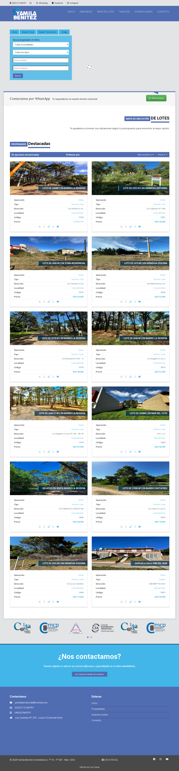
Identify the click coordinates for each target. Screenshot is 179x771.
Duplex (162, 579)
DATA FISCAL (110, 759)
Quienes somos (100, 714)
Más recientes (143, 154)
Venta (14, 32)
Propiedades (98, 708)
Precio (161, 154)
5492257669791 (23, 712)
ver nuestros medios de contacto (89, 674)
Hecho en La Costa (89, 767)
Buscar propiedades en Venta (26, 39)
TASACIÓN (124, 11)
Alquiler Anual (28, 32)
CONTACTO (163, 11)
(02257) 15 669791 (19, 3)
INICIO (71, 11)
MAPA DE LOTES (105, 11)
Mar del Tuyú (159, 438)
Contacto (96, 720)
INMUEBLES (86, 11)
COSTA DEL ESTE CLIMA (89, 737)
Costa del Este (77, 213)
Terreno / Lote (77, 204)
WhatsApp (42, 3)
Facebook (57, 3)
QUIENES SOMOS (144, 11)
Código (64, 32)
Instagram (72, 3)
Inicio (94, 703)
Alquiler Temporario (47, 32)
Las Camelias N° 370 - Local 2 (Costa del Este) (38, 717)
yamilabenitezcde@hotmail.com (31, 702)
